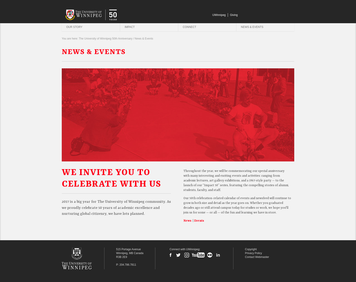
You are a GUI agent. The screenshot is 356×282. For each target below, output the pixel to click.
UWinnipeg (219, 15)
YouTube (198, 255)
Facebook (170, 255)
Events (199, 221)
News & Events (252, 27)
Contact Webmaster (257, 257)
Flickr (209, 255)
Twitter (178, 255)
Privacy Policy (253, 253)
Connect (189, 27)
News (187, 221)
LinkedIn (218, 255)
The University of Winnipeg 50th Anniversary (105, 38)
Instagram (186, 255)
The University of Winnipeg (83, 258)
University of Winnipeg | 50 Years (110, 14)
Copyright (251, 249)
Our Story (74, 27)
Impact (130, 27)
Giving (234, 15)
